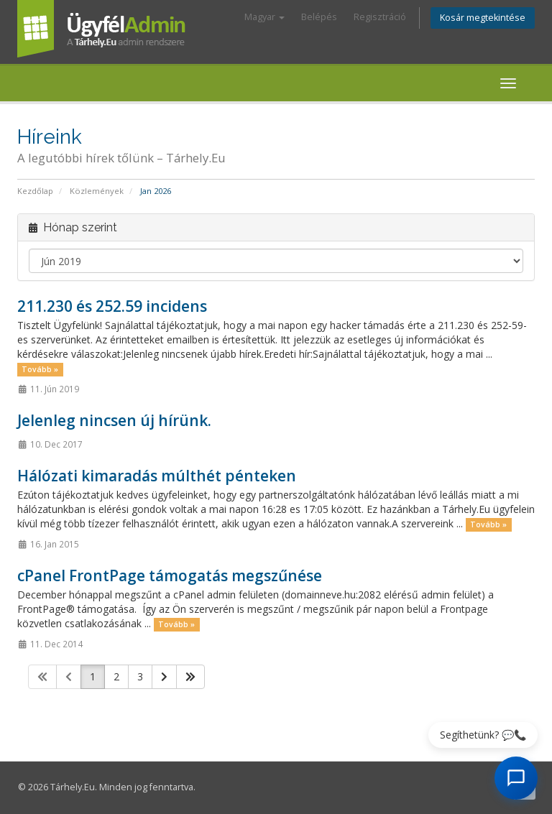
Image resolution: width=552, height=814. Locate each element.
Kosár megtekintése (482, 17)
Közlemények (97, 190)
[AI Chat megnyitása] (516, 778)
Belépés (319, 17)
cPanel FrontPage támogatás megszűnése (169, 575)
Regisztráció (380, 17)
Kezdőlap (35, 190)
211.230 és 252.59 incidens (112, 306)
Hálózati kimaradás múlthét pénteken (156, 476)
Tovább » (40, 369)
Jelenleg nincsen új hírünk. (114, 420)
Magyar (264, 17)
